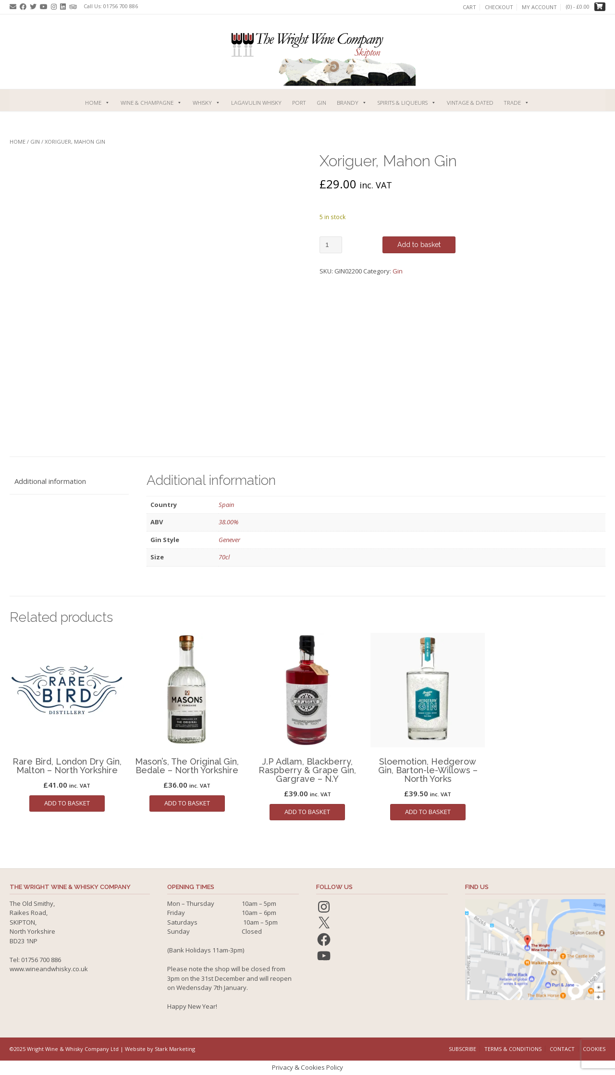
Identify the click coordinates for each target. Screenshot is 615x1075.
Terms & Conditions (512, 1049)
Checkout (499, 7)
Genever (229, 539)
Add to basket (419, 244)
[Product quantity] (331, 244)
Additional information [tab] (50, 481)
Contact (562, 1049)
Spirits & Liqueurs (407, 102)
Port (299, 102)
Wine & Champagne (151, 102)
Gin (321, 102)
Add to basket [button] (67, 803)
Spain (226, 504)
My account (539, 7)
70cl (224, 557)
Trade (516, 102)
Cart (469, 7)
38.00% (228, 522)
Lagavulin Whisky (256, 102)
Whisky (207, 102)
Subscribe (462, 1049)
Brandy (352, 102)
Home (97, 102)
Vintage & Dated (470, 102)
